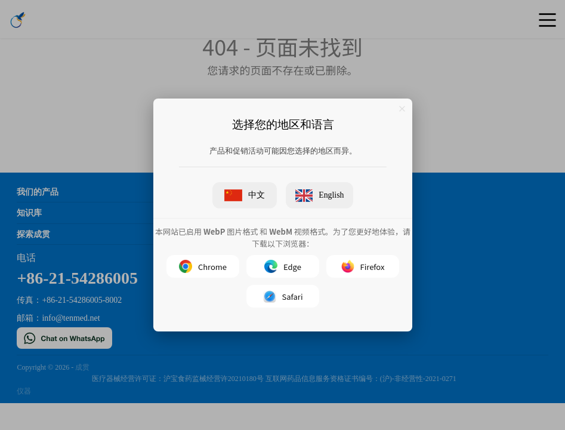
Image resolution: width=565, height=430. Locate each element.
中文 (244, 195)
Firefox (362, 267)
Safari (282, 296)
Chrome (202, 267)
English (319, 195)
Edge (282, 267)
